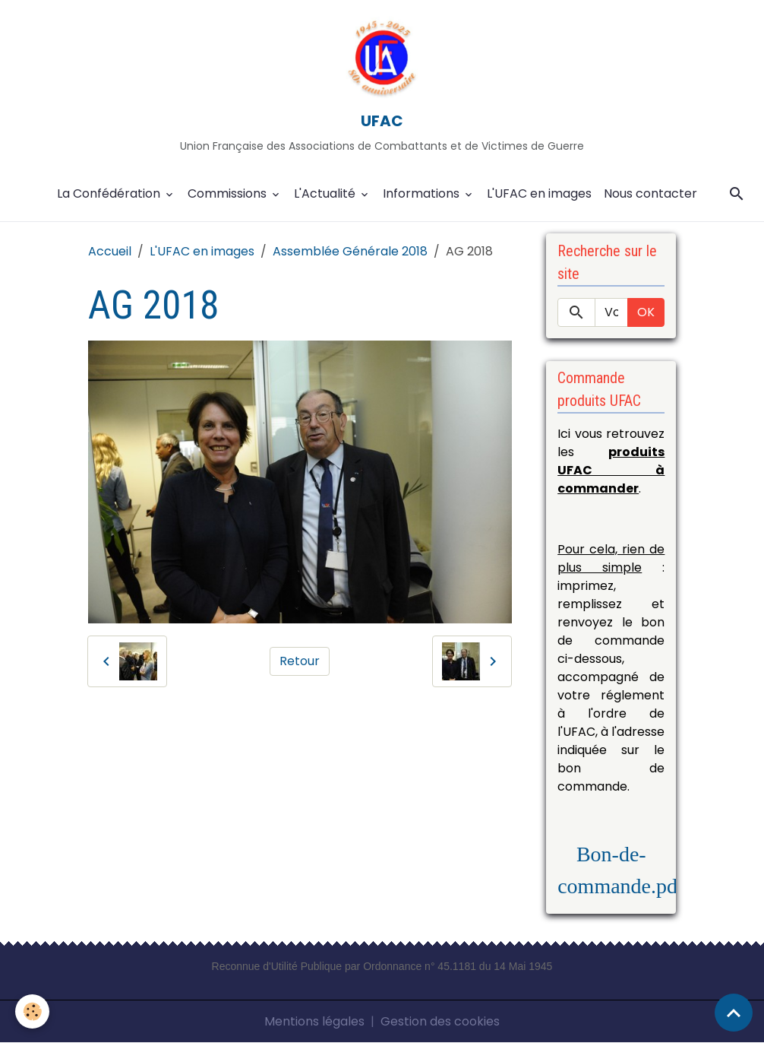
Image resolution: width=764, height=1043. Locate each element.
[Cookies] (32, 1011)
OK (646, 312)
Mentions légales (314, 1021)
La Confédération (110, 193)
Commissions (229, 193)
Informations (423, 193)
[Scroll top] (734, 1013)
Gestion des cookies (440, 1021)
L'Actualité (326, 193)
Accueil (109, 251)
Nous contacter (650, 193)
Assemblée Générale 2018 (350, 251)
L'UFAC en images (539, 193)
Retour (299, 661)
